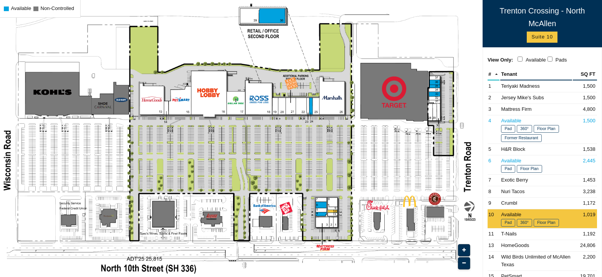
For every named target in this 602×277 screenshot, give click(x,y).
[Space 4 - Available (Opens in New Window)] (542, 129)
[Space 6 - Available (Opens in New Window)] (542, 164)
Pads (561, 60)
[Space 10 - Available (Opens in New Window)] (542, 218)
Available (536, 60)
